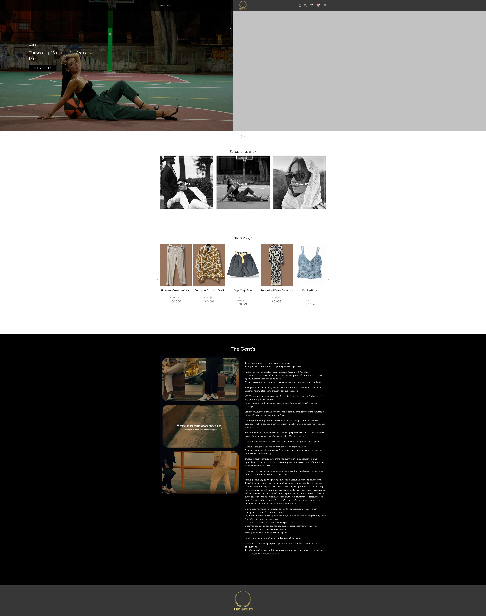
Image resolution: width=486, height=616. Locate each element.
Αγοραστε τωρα (42, 68)
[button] (242, 137)
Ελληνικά (164, 5)
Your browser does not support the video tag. (200, 426)
